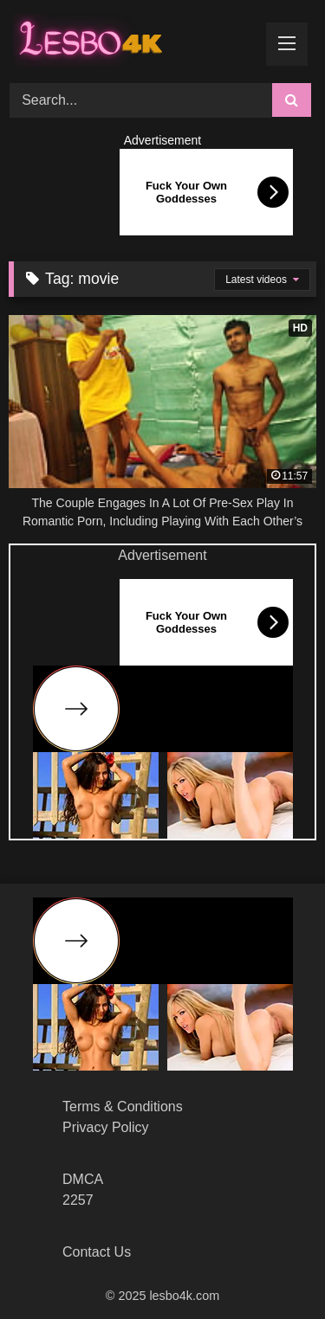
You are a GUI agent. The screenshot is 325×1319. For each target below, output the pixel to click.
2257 (78, 1200)
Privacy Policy (105, 1127)
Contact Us (96, 1252)
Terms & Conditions (122, 1106)
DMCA (82, 1179)
